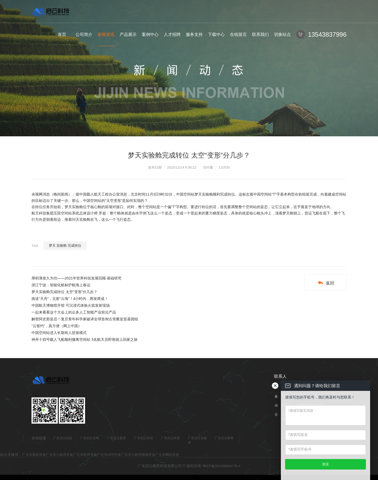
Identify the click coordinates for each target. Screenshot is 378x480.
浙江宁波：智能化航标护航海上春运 (61, 285)
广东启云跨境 (170, 438)
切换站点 (282, 34)
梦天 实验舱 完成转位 (65, 245)
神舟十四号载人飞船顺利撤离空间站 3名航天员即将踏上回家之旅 (85, 339)
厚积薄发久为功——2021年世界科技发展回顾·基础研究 (77, 278)
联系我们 (260, 34)
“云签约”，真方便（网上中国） (57, 326)
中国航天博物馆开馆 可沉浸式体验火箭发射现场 (71, 305)
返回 (325, 282)
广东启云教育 (116, 438)
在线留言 (238, 34)
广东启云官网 (89, 438)
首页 (62, 34)
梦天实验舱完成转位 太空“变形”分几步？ (64, 292)
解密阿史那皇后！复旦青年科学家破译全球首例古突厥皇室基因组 (85, 319)
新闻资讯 (106, 34)
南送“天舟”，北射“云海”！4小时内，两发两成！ (70, 298)
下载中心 (216, 34)
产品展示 (128, 34)
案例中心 (150, 34)
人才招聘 (172, 34)
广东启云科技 (62, 438)
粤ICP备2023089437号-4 (221, 466)
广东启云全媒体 (197, 440)
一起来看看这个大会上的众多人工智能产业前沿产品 (74, 312)
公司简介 (84, 34)
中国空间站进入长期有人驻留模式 (59, 333)
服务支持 (194, 34)
